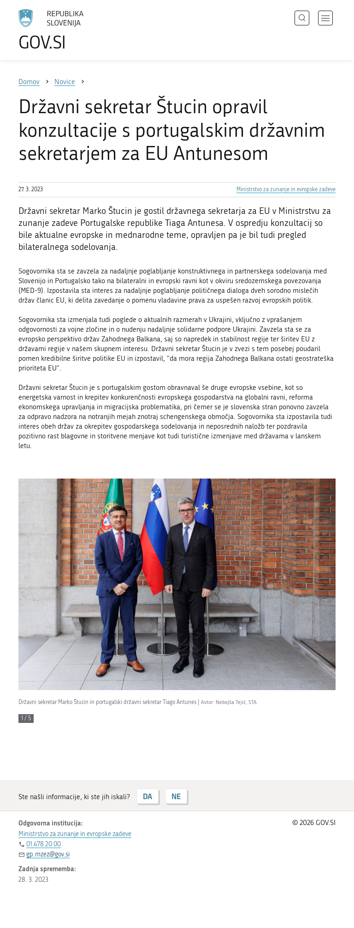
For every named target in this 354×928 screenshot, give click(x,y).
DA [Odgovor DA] (147, 796)
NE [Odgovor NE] (176, 796)
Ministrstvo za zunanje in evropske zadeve (286, 189)
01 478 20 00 (43, 844)
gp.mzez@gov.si (48, 854)
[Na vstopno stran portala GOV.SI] (64, 30)
